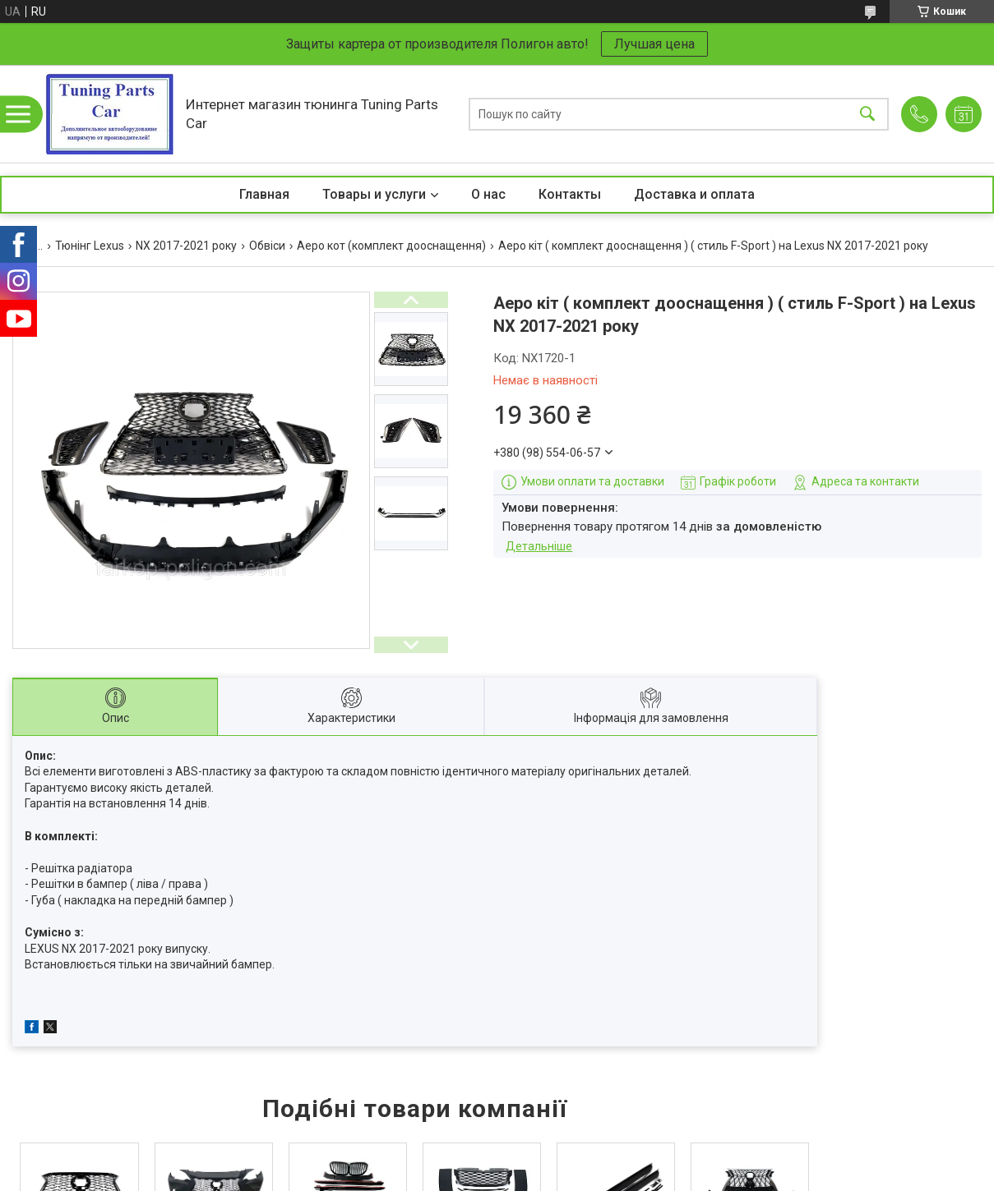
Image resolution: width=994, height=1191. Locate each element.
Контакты (570, 194)
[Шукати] (867, 114)
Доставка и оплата (694, 194)
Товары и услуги (374, 194)
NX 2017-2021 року (186, 245)
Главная (264, 194)
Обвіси (267, 245)
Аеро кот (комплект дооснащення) (391, 245)
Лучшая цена (654, 44)
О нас (488, 194)
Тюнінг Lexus (89, 245)
